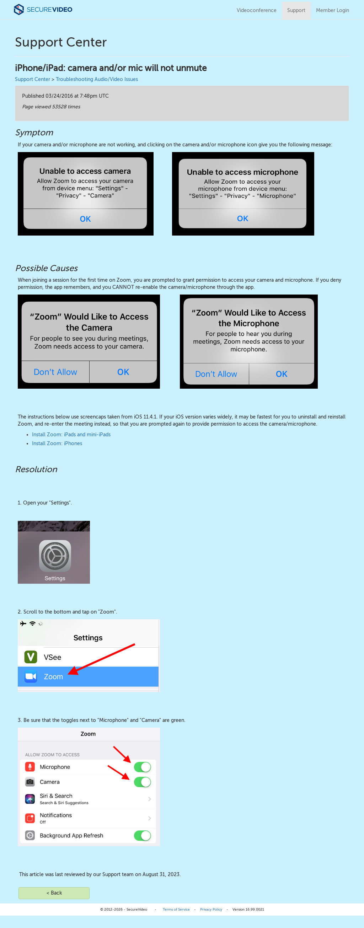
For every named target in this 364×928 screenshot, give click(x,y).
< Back (54, 893)
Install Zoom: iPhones (57, 443)
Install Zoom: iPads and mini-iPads (71, 434)
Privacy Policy (211, 909)
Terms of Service (176, 909)
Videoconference (257, 10)
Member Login (332, 10)
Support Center (32, 79)
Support (296, 10)
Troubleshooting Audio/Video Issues (97, 79)
